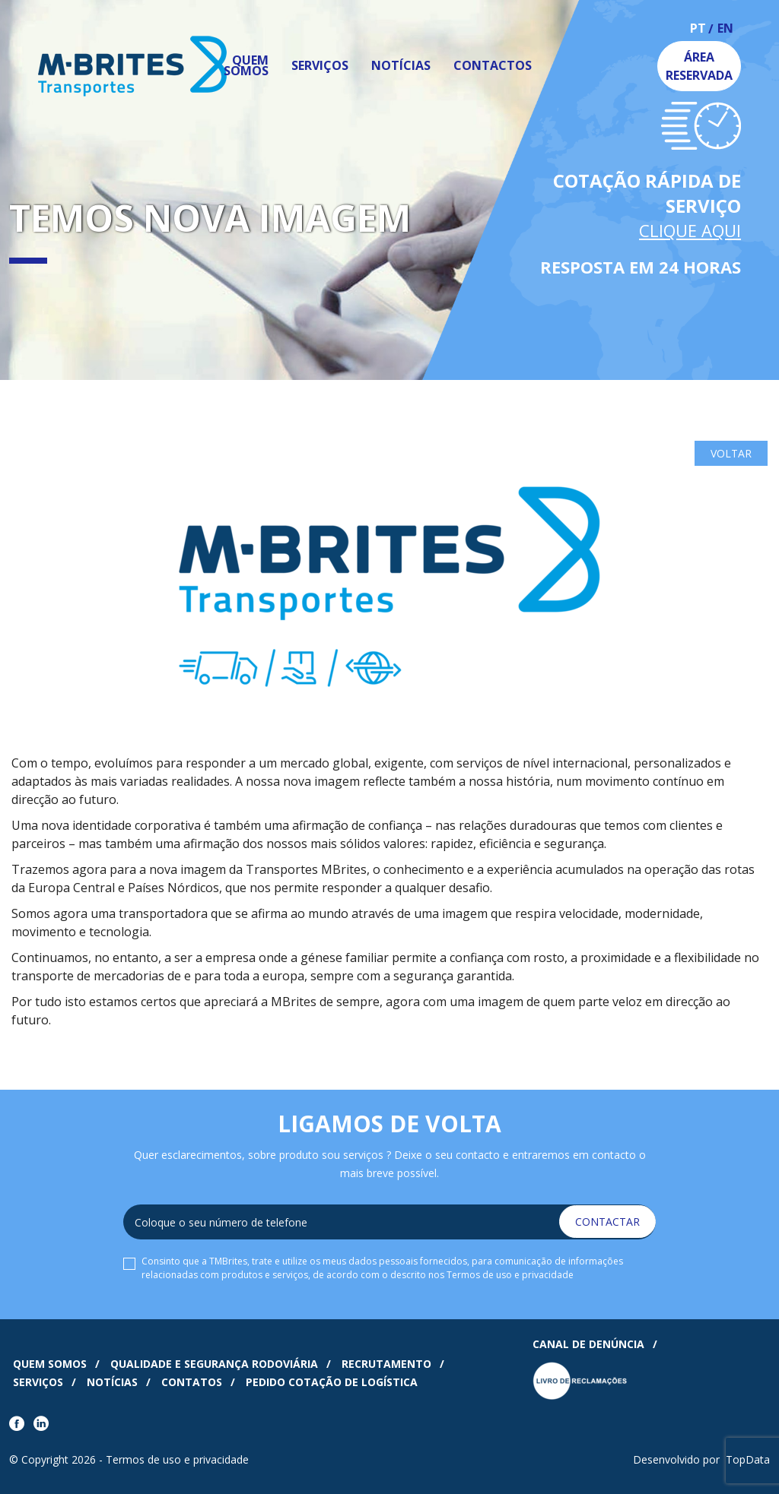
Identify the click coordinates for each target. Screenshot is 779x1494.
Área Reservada (699, 66)
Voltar (731, 453)
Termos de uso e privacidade (510, 1274)
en (725, 29)
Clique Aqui (690, 230)
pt (698, 29)
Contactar (607, 1221)
